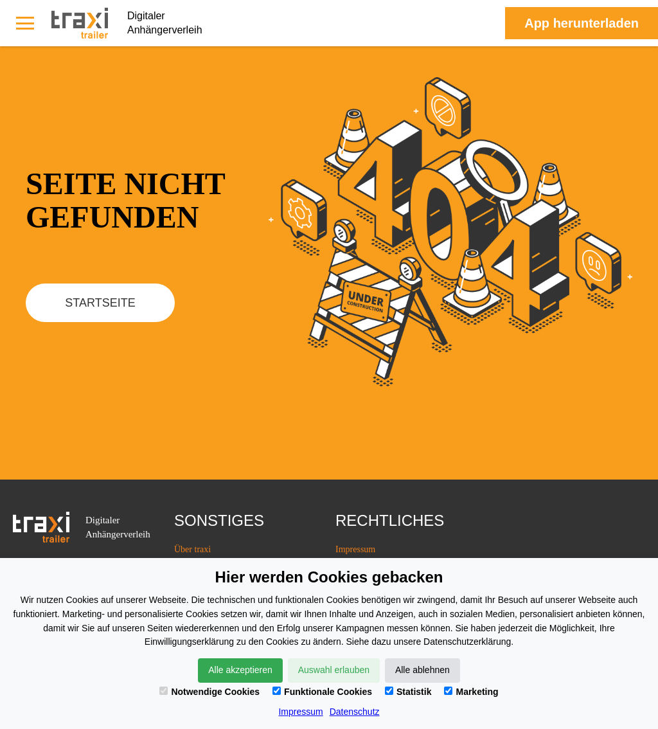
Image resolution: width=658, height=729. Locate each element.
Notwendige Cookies (209, 692)
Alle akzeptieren (240, 670)
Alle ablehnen (422, 670)
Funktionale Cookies (322, 692)
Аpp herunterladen (581, 23)
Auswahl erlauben (333, 670)
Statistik (408, 692)
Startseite (100, 302)
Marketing (471, 692)
